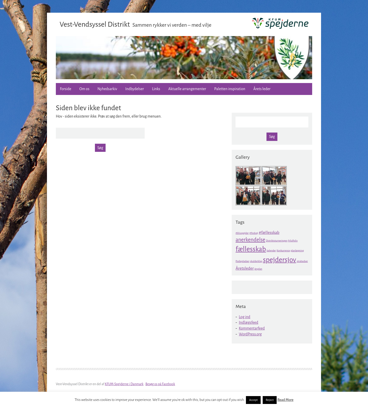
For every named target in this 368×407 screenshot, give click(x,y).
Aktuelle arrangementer (187, 89)
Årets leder (261, 89)
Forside (65, 89)
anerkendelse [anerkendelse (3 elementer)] (250, 239)
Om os (84, 89)
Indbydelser (134, 89)
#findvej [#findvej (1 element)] (253, 233)
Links (156, 89)
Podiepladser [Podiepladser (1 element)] (242, 261)
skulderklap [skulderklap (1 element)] (256, 261)
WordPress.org (250, 334)
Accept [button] (253, 400)
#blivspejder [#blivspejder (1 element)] (242, 233)
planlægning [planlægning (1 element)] (297, 250)
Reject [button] (270, 400)
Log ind (244, 317)
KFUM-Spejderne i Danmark (124, 384)
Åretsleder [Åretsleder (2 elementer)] (245, 268)
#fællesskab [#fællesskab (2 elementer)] (269, 232)
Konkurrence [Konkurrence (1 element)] (283, 250)
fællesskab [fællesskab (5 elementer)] (251, 249)
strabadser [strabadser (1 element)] (302, 261)
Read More (285, 400)
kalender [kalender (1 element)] (271, 250)
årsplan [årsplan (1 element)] (258, 268)
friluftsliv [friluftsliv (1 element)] (293, 240)
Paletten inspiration (229, 89)
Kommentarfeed (252, 328)
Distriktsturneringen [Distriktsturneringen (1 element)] (277, 240)
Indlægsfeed (248, 322)
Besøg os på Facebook (160, 384)
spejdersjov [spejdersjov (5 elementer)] (279, 260)
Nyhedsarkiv (107, 89)
